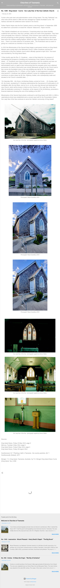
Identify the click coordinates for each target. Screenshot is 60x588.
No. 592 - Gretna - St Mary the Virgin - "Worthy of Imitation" (20, 558)
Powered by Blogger (30, 578)
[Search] (58, 3)
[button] (58, 11)
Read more (55, 534)
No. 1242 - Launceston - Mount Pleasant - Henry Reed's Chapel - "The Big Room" (27, 539)
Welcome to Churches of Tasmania (12, 521)
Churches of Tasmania (30, 3)
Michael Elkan (33, 581)
